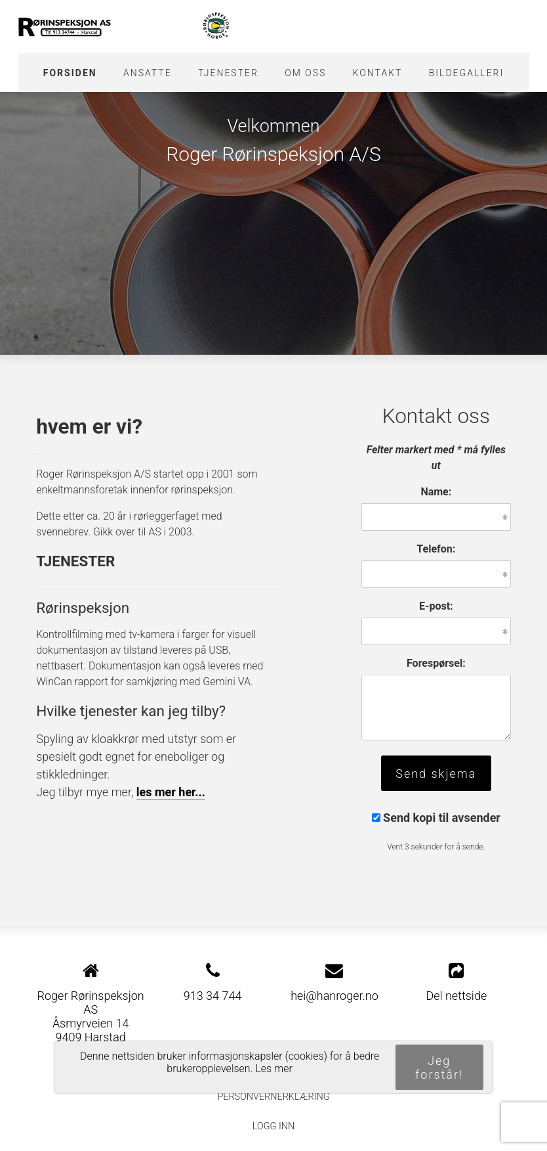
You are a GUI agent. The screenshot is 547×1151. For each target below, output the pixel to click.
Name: (435, 491)
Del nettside (456, 982)
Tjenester (228, 73)
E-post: (436, 606)
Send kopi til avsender (441, 817)
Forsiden (70, 73)
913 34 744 (213, 996)
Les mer (274, 1068)
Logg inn (273, 1126)
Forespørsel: (436, 663)
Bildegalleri (466, 73)
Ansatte (147, 73)
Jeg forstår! (439, 1067)
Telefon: (435, 549)
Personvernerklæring (273, 1096)
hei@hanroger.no (334, 996)
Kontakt (378, 73)
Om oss (305, 73)
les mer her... (170, 792)
